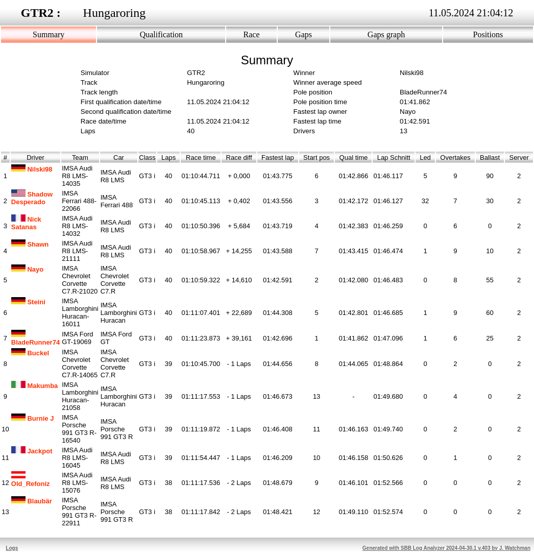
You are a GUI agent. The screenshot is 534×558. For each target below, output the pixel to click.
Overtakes (455, 157)
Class (147, 157)
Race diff (239, 157)
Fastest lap (278, 157)
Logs (12, 548)
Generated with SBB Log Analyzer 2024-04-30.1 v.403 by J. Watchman (446, 548)
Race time (201, 157)
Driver (35, 157)
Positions (488, 34)
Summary (48, 34)
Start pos (316, 157)
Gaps (303, 34)
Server (518, 157)
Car (118, 157)
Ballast (489, 157)
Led (425, 157)
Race (252, 34)
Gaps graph (386, 34)
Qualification (161, 34)
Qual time (353, 157)
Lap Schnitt (393, 157)
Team (80, 157)
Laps (169, 157)
